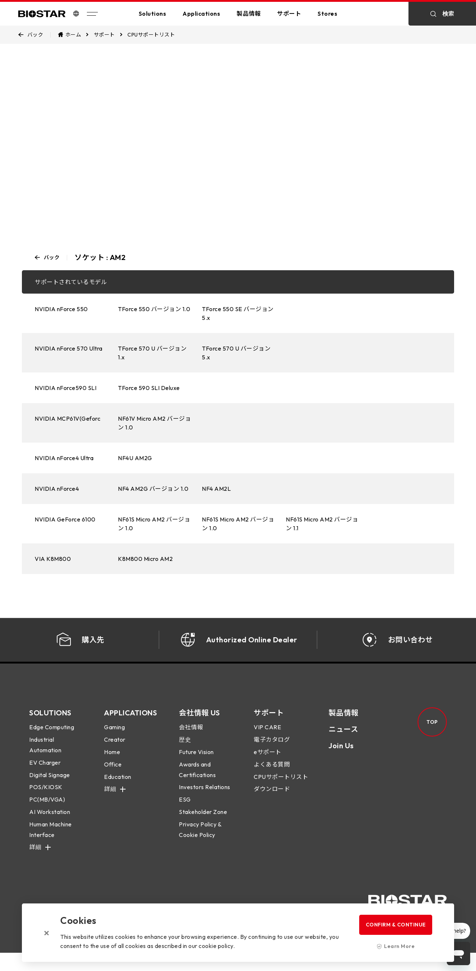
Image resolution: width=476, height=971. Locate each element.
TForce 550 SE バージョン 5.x (238, 313)
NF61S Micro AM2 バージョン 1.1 (322, 524)
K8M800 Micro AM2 (145, 558)
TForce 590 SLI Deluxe (149, 387)
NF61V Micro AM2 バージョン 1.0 (154, 423)
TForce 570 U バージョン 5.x (236, 353)
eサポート (267, 761)
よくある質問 (272, 773)
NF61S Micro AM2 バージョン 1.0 (154, 524)
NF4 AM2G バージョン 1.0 (153, 488)
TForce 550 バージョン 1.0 (154, 309)
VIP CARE (267, 736)
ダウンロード (272, 798)
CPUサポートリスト (281, 786)
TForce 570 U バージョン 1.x (152, 353)
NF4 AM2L (216, 488)
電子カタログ (272, 748)
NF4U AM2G (135, 458)
